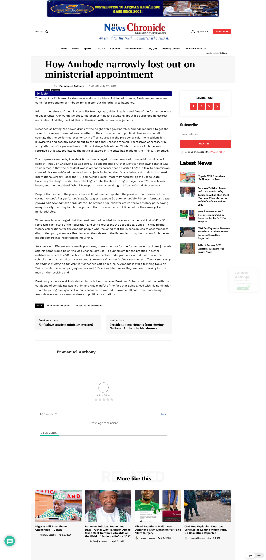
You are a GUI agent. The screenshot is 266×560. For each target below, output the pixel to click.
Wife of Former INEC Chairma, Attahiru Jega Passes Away (211, 248)
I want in (205, 143)
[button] (42, 31)
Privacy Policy (217, 152)
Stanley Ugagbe (48, 535)
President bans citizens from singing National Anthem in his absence (137, 326)
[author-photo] (37, 534)
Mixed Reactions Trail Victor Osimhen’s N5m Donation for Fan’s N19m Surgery (212, 216)
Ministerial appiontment (88, 305)
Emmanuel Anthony (71, 86)
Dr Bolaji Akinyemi (99, 541)
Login (164, 414)
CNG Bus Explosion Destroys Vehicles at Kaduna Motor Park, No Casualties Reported (214, 233)
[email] (205, 134)
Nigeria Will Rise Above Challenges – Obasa (211, 178)
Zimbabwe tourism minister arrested (66, 325)
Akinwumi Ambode (58, 305)
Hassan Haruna (147, 538)
